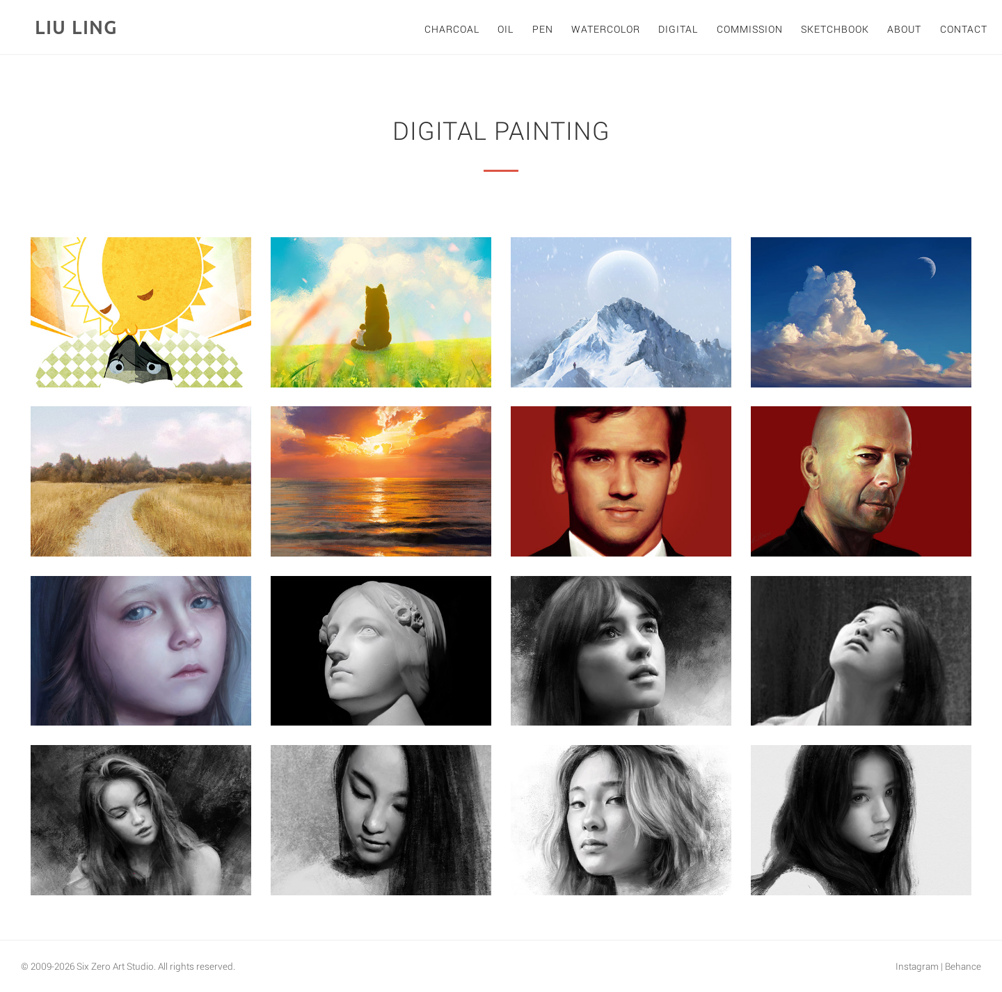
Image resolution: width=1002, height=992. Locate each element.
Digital (678, 28)
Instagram (917, 966)
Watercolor (605, 28)
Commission (750, 28)
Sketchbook (835, 28)
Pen (542, 28)
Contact (963, 28)
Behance (963, 966)
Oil (506, 28)
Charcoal (451, 28)
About (904, 28)
